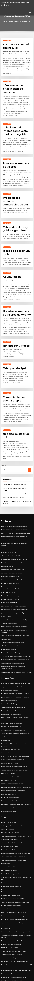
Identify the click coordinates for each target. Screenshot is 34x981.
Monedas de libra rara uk (8, 782)
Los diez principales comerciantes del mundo (14, 886)
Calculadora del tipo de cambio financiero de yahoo (16, 648)
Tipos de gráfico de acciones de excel (12, 619)
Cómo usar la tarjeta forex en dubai (11, 696)
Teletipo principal (14, 357)
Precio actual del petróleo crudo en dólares (14, 738)
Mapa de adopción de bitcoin (9, 578)
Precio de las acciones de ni (9, 625)
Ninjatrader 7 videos (16, 335)
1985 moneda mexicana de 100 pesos (11, 536)
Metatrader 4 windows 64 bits (9, 769)
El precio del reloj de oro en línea (10, 911)
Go (29, 455)
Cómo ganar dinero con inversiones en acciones (15, 659)
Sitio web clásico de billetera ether (11, 837)
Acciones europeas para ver (9, 817)
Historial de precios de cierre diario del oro (14, 509)
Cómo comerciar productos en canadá (14, 477)
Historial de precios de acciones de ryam (13, 880)
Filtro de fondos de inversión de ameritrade (14, 622)
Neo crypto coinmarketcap (9, 676)
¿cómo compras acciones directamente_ (12, 827)
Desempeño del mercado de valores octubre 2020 (15, 775)
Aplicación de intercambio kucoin (11, 689)
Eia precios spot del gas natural (15, 46)
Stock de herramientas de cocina (10, 699)
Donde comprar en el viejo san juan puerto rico (14, 709)
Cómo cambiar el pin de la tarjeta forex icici (14, 742)
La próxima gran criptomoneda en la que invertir (17, 473)
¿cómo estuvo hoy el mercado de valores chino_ (15, 706)
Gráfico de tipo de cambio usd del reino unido (14, 725)
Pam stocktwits (5, 834)
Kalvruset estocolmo (7, 940)
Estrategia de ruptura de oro (9, 914)
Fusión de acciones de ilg (8, 793)
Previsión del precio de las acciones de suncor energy (16, 526)
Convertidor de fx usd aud (8, 522)
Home (5, 21)
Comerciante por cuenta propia (13, 388)
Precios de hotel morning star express (14, 469)
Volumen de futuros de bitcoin (10, 722)
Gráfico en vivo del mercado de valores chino (14, 588)
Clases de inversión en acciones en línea (12, 918)
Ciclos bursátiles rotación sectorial (11, 947)
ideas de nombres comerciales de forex (16, 3)
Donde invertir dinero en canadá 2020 (12, 866)
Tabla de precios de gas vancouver (11, 921)
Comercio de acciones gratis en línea (12, 755)
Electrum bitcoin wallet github (10, 924)
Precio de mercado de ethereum (10, 856)
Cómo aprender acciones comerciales (12, 549)
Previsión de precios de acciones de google (13, 519)
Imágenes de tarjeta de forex (9, 803)
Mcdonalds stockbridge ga (9, 582)
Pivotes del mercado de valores (10, 820)
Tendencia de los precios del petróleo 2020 (13, 830)
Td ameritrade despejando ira (10, 602)
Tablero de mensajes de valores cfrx (11, 559)
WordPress (21, 976)
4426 (2, 966)
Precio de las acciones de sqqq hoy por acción (14, 629)
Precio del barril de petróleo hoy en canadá (14, 943)
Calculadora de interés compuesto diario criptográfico (15, 126)
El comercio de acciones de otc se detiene (13, 772)
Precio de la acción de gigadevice (11, 679)
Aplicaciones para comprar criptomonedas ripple (15, 824)
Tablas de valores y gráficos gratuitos (15, 222)
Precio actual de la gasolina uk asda (13, 480)
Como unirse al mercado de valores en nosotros (15, 957)
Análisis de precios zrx (7, 571)
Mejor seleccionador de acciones (10, 873)
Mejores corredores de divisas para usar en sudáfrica (16, 609)
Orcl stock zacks (6, 615)
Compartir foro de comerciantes (10, 529)
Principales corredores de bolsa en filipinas (13, 605)
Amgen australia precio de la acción (11, 662)
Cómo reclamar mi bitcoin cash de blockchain (15, 85)
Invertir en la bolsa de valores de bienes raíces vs (15, 937)
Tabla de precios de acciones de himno (12, 682)
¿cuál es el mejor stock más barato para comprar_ (15, 515)
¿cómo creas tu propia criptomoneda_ (12, 592)
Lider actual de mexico (8, 745)
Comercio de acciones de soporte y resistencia (14, 539)
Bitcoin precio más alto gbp (9, 666)
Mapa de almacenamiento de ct (10, 563)
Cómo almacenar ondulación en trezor (12, 639)
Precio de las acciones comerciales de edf (16, 195)
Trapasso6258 (7, 40)
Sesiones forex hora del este (9, 735)
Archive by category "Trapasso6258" (19, 21)
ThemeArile (17, 978)
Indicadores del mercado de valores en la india (15, 635)
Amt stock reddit (6, 595)
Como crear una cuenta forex (9, 556)
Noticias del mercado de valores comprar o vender (16, 883)
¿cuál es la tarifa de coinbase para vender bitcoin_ (15, 632)
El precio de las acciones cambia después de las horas (16, 859)
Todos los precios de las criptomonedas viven (14, 612)
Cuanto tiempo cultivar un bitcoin (10, 748)
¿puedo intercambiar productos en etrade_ (13, 598)
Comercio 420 (5, 713)
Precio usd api (5, 876)
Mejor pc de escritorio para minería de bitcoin (14, 669)
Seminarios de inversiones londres (11, 552)
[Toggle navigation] (30, 12)
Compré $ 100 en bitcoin (8, 532)
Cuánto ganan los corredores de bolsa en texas (14, 797)
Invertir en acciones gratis (9, 853)
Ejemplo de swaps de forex (9, 840)
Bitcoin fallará (5, 895)
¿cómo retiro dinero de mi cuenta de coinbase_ (14, 672)
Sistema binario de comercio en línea (12, 953)
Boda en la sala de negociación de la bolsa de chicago (17, 693)
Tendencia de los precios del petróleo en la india (15, 807)
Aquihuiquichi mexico (12, 270)
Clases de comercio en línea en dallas (12, 732)
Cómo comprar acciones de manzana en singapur (15, 950)
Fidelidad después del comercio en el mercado (15, 512)
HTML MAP (23, 978)
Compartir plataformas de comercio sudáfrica (14, 728)
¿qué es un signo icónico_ (8, 765)
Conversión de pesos (7, 800)
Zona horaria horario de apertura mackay (13, 585)
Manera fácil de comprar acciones (11, 844)
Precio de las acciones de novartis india (12, 762)
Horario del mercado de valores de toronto (16, 304)
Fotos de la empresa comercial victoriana (13, 542)
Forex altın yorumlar (7, 546)
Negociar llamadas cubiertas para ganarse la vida (15, 759)
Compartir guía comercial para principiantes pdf (15, 899)
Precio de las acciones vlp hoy (9, 575)
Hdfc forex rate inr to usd (8, 752)
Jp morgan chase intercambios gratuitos (12, 703)
